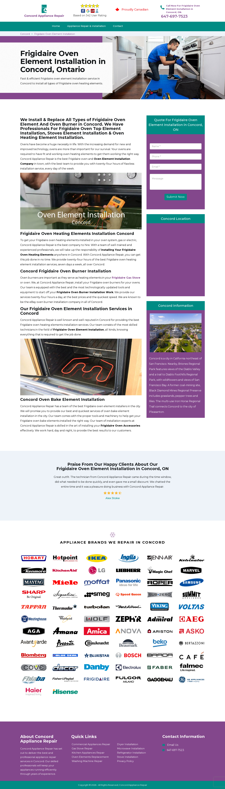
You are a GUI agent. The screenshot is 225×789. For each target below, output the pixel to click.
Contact (118, 26)
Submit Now (176, 197)
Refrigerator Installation (131, 752)
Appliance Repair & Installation (86, 26)
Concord (25, 34)
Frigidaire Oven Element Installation (54, 34)
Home (56, 26)
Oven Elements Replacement (90, 756)
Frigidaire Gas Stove (126, 277)
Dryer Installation (127, 744)
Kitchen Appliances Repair (88, 752)
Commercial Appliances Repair (91, 744)
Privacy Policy (125, 761)
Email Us (172, 744)
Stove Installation (127, 756)
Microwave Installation (131, 748)
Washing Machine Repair (87, 761)
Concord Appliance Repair (133, 785)
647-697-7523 (174, 16)
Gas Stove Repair (82, 748)
